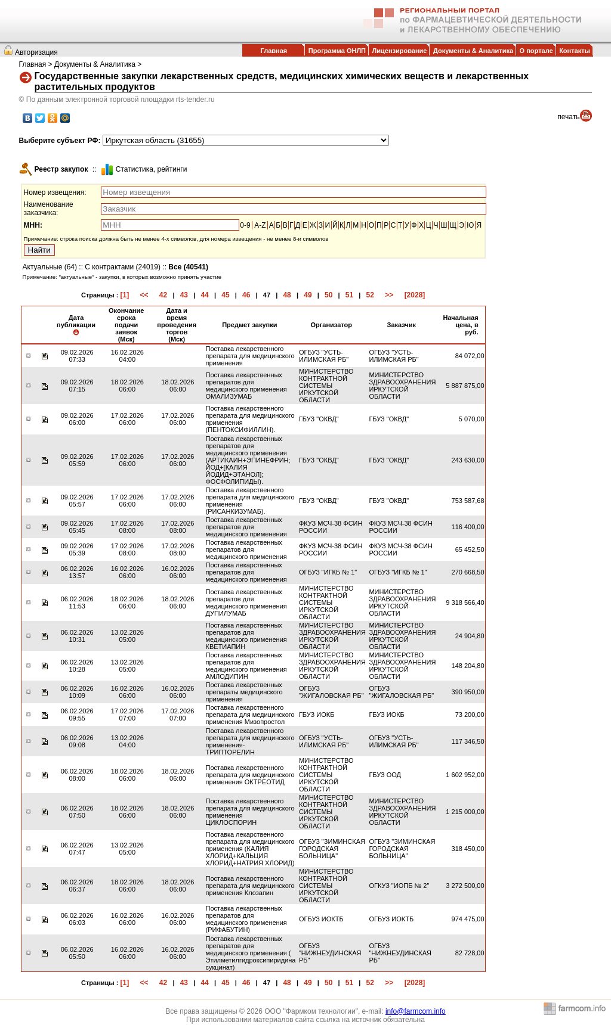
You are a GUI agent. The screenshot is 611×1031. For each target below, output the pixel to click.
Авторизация (36, 52)
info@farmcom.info (415, 1011)
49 (307, 295)
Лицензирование (399, 50)
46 (246, 295)
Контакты (574, 50)
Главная (273, 50)
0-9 (245, 225)
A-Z (260, 225)
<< (144, 295)
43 (184, 295)
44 (204, 295)
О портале (536, 50)
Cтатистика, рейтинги (151, 169)
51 (349, 295)
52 (370, 295)
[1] (124, 295)
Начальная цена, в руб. (460, 325)
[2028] (415, 295)
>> (389, 295)
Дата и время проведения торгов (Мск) (176, 325)
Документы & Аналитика (473, 50)
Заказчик (401, 324)
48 (287, 295)
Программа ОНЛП (337, 50)
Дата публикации (76, 325)
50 (328, 295)
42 (163, 295)
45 (225, 295)
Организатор (331, 324)
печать (568, 117)
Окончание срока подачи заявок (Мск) (126, 325)
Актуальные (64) (50, 267)
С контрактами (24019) (123, 267)
